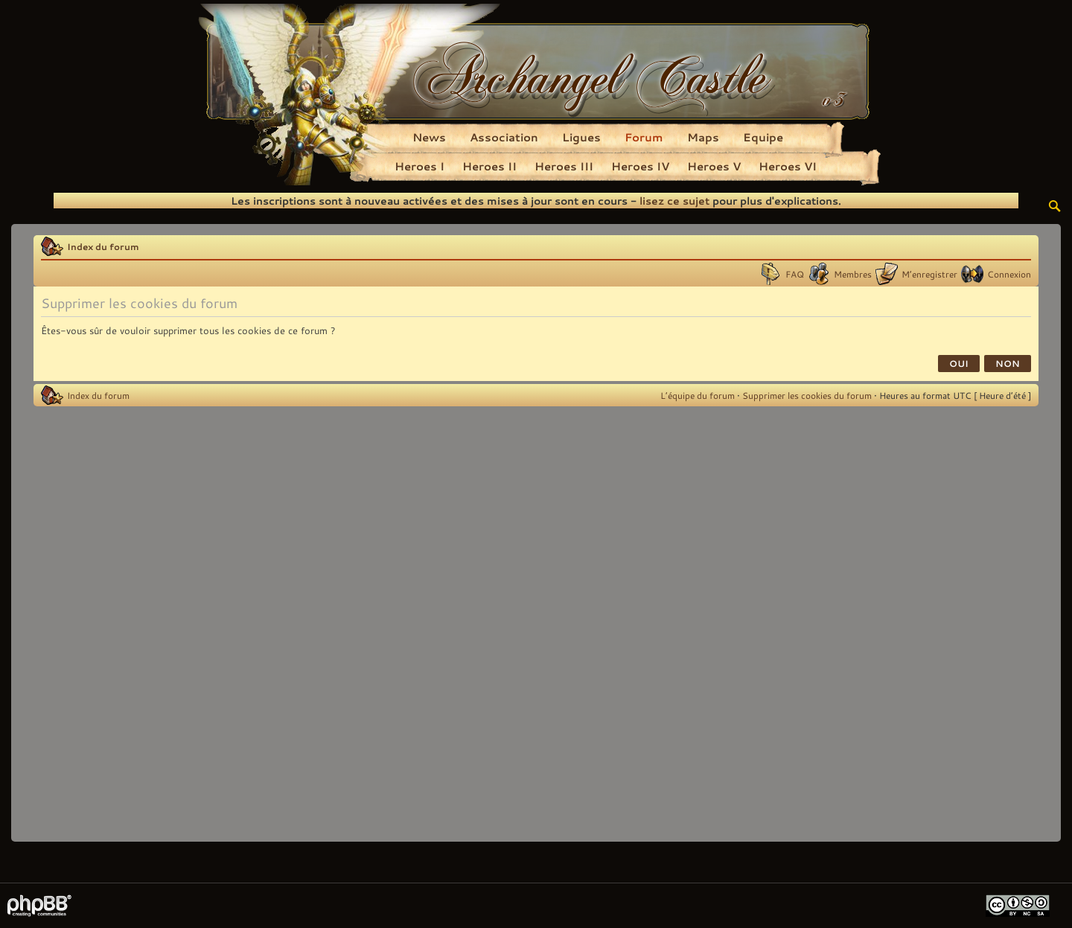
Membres (853, 274)
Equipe (763, 136)
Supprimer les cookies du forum (807, 395)
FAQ (794, 274)
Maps (703, 136)
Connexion (1009, 274)
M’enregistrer (929, 274)
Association (504, 136)
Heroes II (489, 166)
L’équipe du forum (697, 395)
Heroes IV (640, 166)
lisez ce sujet (674, 200)
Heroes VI (788, 166)
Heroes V (714, 166)
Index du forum (103, 246)
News (429, 136)
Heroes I (419, 166)
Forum (644, 136)
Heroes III (564, 166)
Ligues (581, 136)
